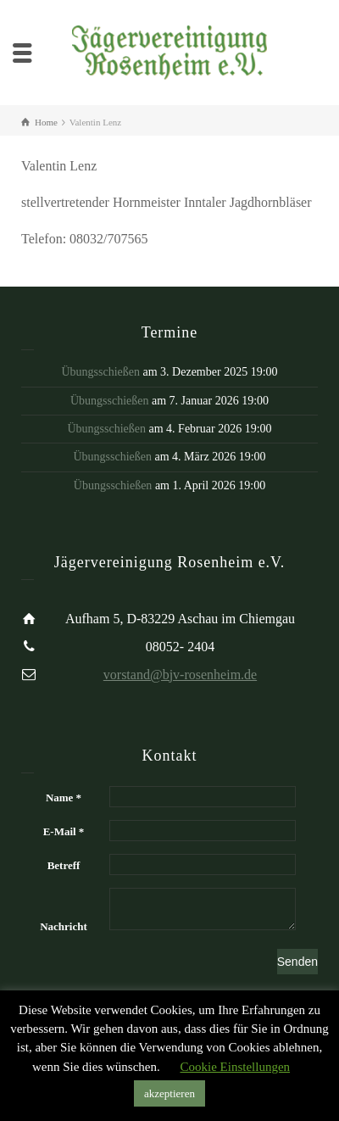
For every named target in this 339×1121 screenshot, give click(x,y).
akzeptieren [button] (169, 1093)
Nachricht (63, 926)
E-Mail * (64, 831)
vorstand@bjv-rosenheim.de (180, 674)
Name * (63, 797)
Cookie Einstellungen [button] (235, 1067)
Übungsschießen (100, 371)
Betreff (64, 865)
